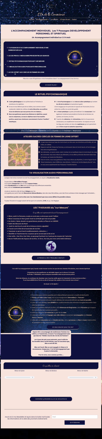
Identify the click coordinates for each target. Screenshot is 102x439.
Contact (74, 19)
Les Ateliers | (54, 19)
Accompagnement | (42, 19)
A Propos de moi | (65, 19)
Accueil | (32, 19)
